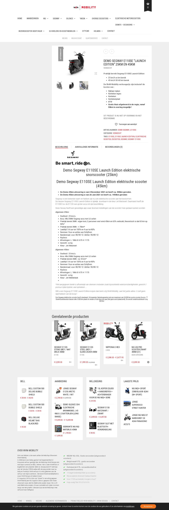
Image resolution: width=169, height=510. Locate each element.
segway (124, 139)
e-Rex (108, 350)
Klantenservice (92, 38)
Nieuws (64, 38)
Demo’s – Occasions (123, 25)
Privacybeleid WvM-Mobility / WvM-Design (89, 501)
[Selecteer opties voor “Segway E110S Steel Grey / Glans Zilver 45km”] (96, 365)
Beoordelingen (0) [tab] (114, 147)
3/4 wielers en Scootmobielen (62, 31)
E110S (56, 355)
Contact (111, 31)
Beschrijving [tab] (61, 147)
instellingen (130, 506)
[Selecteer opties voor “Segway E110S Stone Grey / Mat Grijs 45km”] (70, 362)
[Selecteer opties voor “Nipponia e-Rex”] (121, 360)
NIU (44, 18)
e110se (111, 136)
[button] (148, 362)
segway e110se (134, 139)
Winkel (29, 501)
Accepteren (148, 506)
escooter (116, 139)
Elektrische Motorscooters (127, 18)
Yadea (82, 18)
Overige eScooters (100, 18)
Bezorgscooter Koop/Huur (30, 31)
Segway (56, 18)
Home (19, 18)
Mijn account (76, 38)
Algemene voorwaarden (56, 501)
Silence (69, 18)
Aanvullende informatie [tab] (86, 147)
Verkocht (108, 68)
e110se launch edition (125, 136)
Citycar (85, 31)
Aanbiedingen (33, 18)
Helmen (97, 31)
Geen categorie (137, 355)
